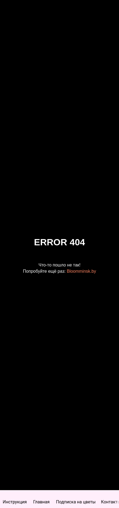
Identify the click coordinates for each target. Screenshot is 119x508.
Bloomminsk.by (81, 271)
